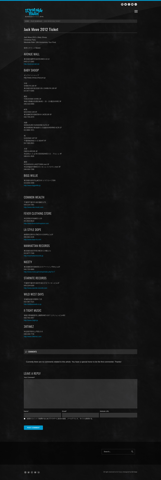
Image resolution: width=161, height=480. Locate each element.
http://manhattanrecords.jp (33, 256)
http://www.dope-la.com (32, 239)
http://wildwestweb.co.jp (32, 304)
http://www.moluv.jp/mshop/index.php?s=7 (39, 272)
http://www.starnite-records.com (35, 288)
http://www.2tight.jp (31, 320)
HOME (27, 21)
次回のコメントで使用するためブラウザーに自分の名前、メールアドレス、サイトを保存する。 (60, 418)
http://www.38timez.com (32, 336)
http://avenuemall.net (31, 64)
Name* (26, 411)
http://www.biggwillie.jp (32, 185)
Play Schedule (36, 21)
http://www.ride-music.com (33, 207)
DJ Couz (134, 472)
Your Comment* (29, 377)
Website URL (104, 411)
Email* (64, 411)
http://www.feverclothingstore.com (36, 223)
